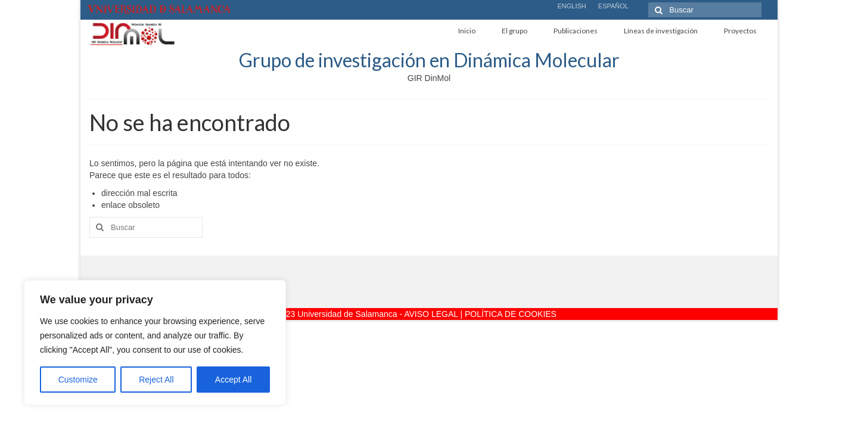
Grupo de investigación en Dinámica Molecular (429, 60)
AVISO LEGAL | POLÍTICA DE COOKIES (480, 314)
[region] (155, 342)
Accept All (233, 379)
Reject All (156, 379)
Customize (78, 379)
